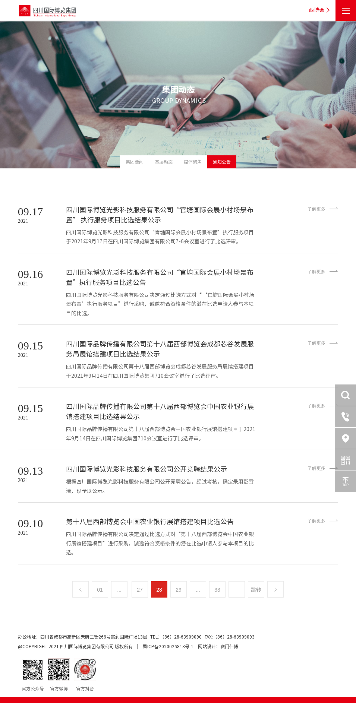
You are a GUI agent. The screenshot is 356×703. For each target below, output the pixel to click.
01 (100, 590)
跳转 (256, 590)
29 (179, 590)
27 (140, 590)
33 (217, 590)
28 (159, 590)
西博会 (320, 10)
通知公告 (222, 161)
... (119, 590)
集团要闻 (135, 161)
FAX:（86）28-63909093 (230, 636)
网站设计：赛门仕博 (218, 646)
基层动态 (164, 161)
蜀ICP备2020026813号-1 (168, 646)
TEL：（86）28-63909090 (176, 636)
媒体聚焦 (193, 161)
